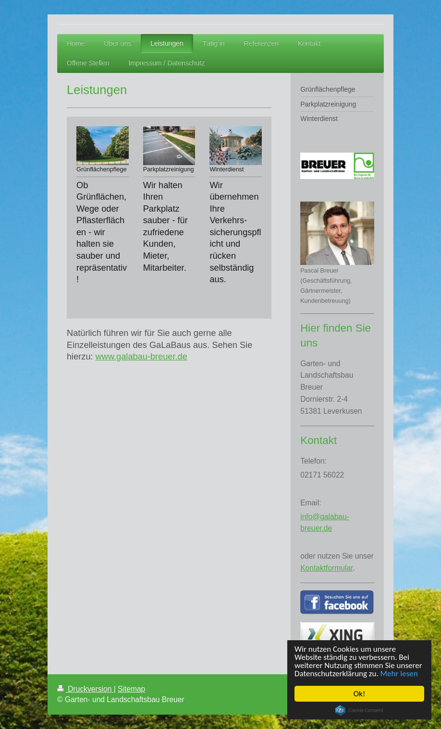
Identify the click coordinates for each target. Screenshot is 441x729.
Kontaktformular (326, 568)
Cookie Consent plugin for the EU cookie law (359, 710)
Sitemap (131, 689)
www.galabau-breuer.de (141, 356)
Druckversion (85, 689)
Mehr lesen (399, 674)
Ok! (360, 694)
